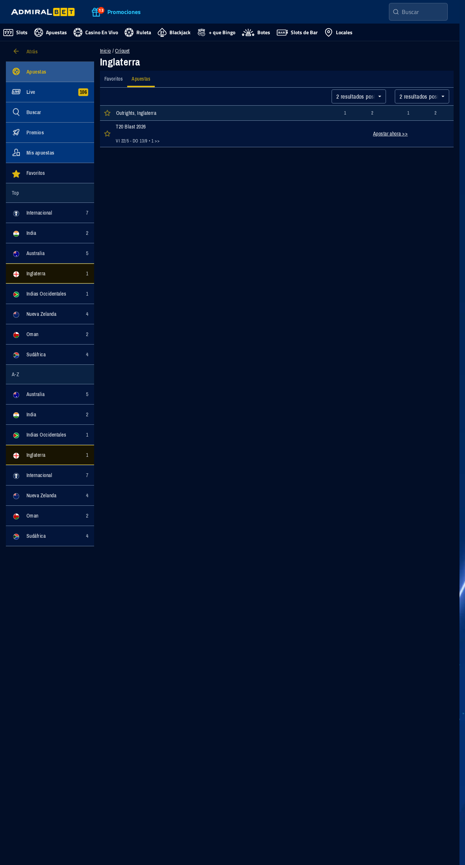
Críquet (122, 50)
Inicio (105, 50)
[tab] (113, 79)
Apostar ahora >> (390, 133)
